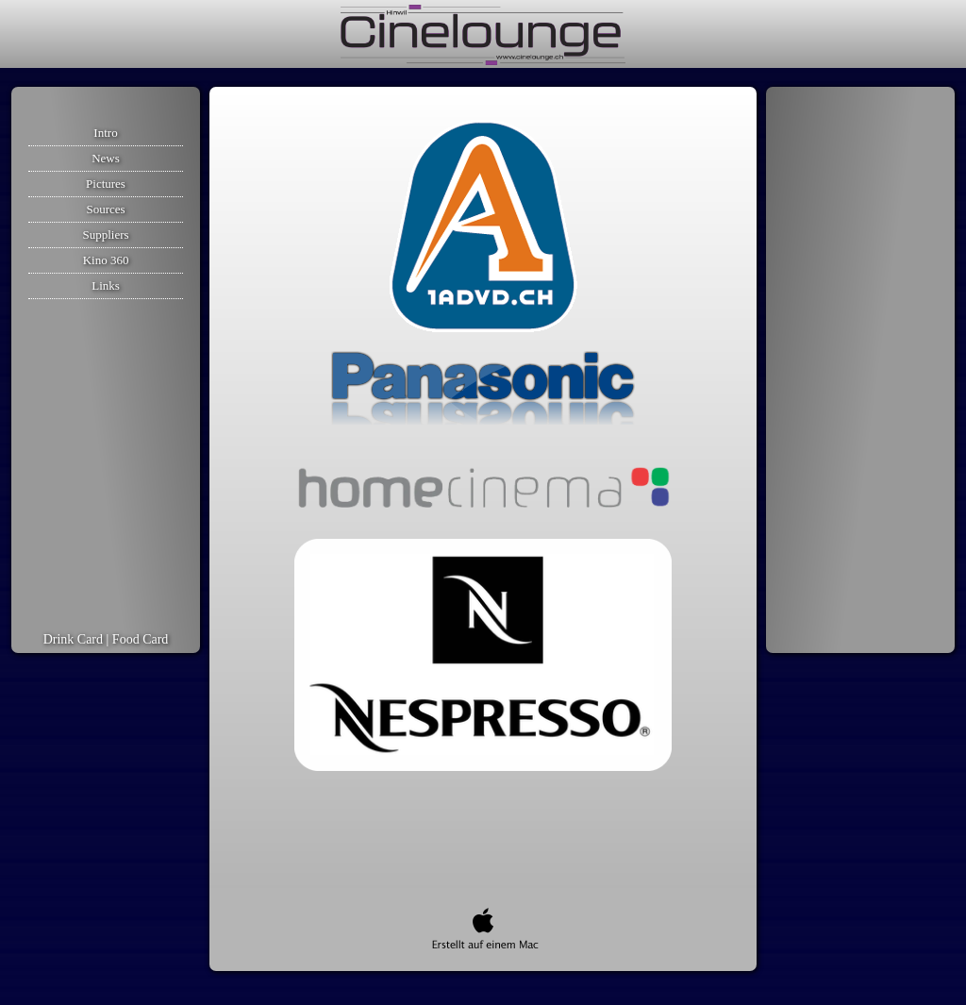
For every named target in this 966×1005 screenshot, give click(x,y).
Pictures (105, 183)
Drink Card (73, 639)
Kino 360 (106, 260)
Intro (105, 133)
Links (106, 285)
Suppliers (105, 234)
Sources (105, 209)
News (106, 158)
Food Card (140, 639)
